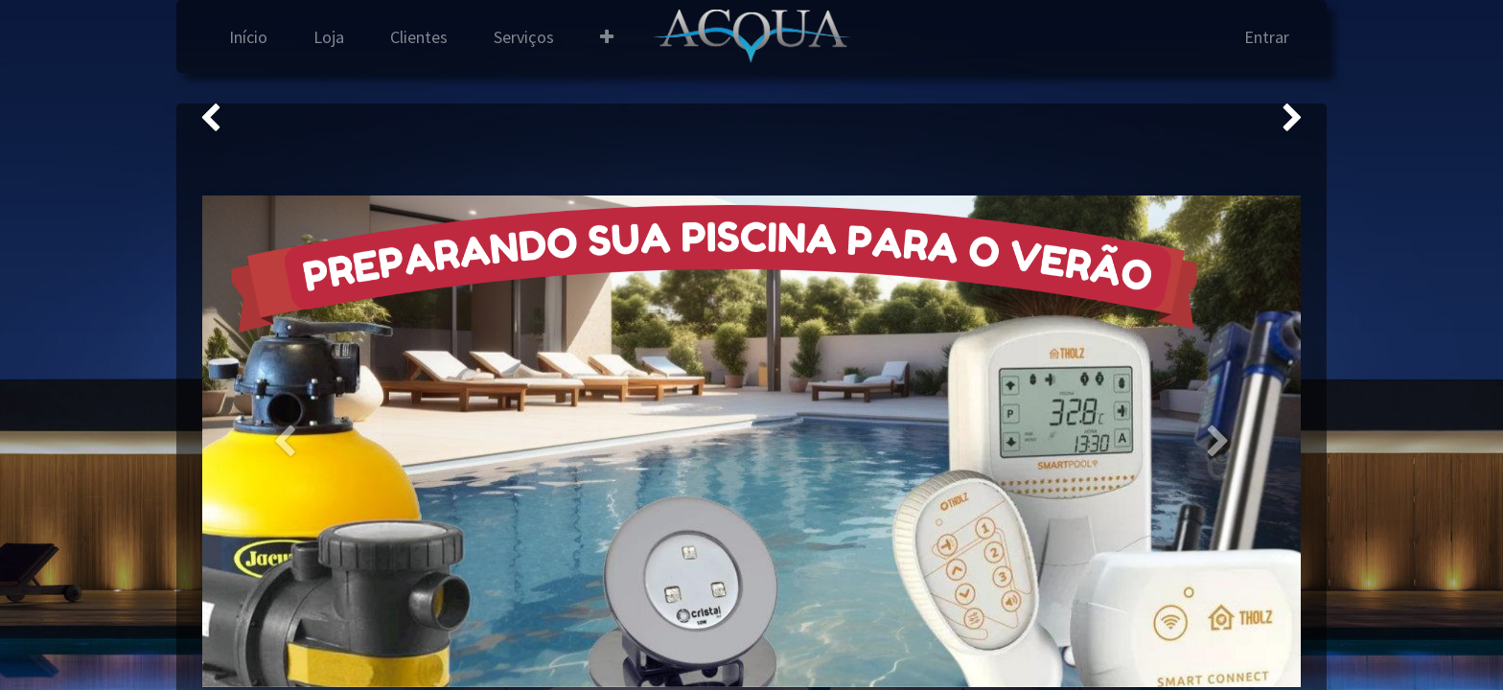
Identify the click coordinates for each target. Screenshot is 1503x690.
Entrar (1266, 37)
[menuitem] (248, 37)
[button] (606, 37)
